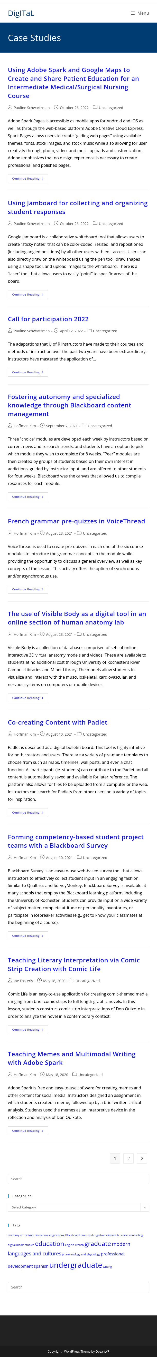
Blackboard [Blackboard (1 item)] (72, 1235)
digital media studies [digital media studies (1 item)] (21, 1245)
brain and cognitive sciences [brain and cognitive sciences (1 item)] (98, 1235)
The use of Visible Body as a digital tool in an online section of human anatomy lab (77, 618)
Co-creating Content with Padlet (57, 722)
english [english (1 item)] (69, 1245)
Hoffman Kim (25, 425)
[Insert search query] (78, 1179)
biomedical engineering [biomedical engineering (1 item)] (49, 1235)
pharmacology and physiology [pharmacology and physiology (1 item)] (81, 1254)
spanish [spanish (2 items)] (41, 1266)
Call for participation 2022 (48, 319)
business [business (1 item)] (122, 1235)
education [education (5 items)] (49, 1243)
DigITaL (21, 13)
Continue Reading (30, 179)
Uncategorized (111, 107)
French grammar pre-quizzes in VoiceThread (76, 521)
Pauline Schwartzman (32, 107)
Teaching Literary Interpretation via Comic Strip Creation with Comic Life (74, 964)
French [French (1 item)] (79, 1245)
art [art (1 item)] (22, 1235)
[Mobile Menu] (140, 13)
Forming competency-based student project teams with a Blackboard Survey (76, 841)
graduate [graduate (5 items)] (98, 1243)
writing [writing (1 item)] (107, 1266)
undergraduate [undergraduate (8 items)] (75, 1265)
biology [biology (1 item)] (29, 1235)
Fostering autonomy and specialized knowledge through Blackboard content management (69, 405)
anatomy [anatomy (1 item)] (13, 1235)
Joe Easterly (23, 980)
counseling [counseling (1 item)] (136, 1235)
